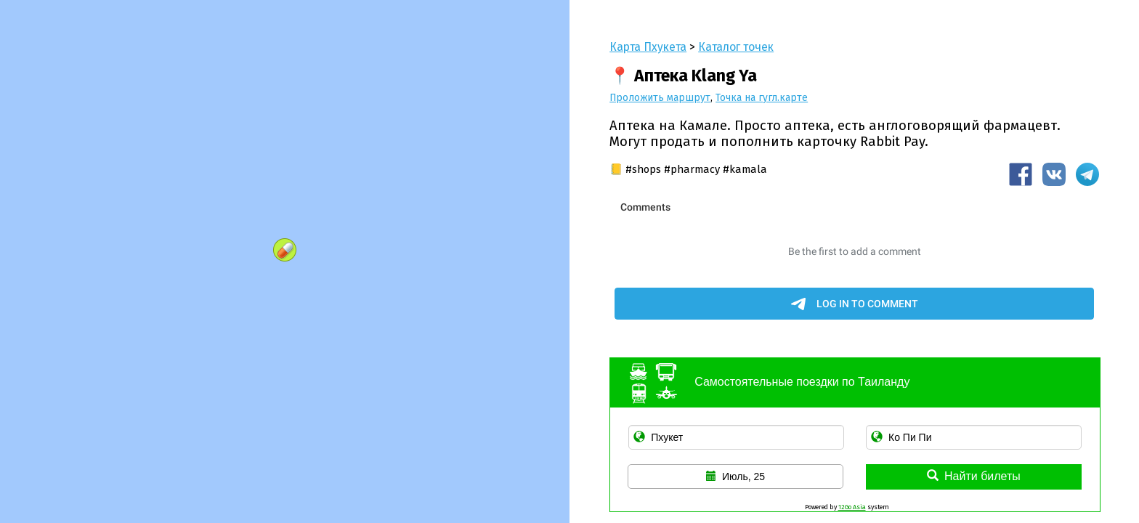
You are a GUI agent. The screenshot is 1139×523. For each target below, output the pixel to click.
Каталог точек (736, 47)
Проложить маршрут (659, 98)
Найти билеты (974, 476)
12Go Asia (852, 507)
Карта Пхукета (647, 47)
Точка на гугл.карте (762, 98)
